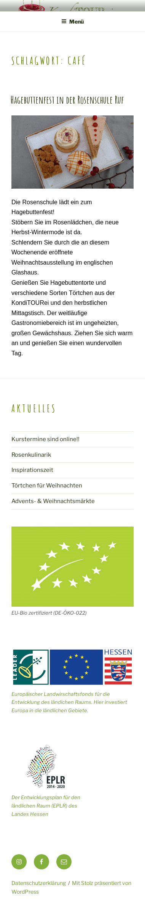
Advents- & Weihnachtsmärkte (53, 501)
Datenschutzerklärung (38, 883)
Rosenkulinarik (31, 454)
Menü (72, 21)
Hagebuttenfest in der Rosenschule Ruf (67, 99)
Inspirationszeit (32, 470)
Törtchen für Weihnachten (46, 485)
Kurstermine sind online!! (45, 439)
